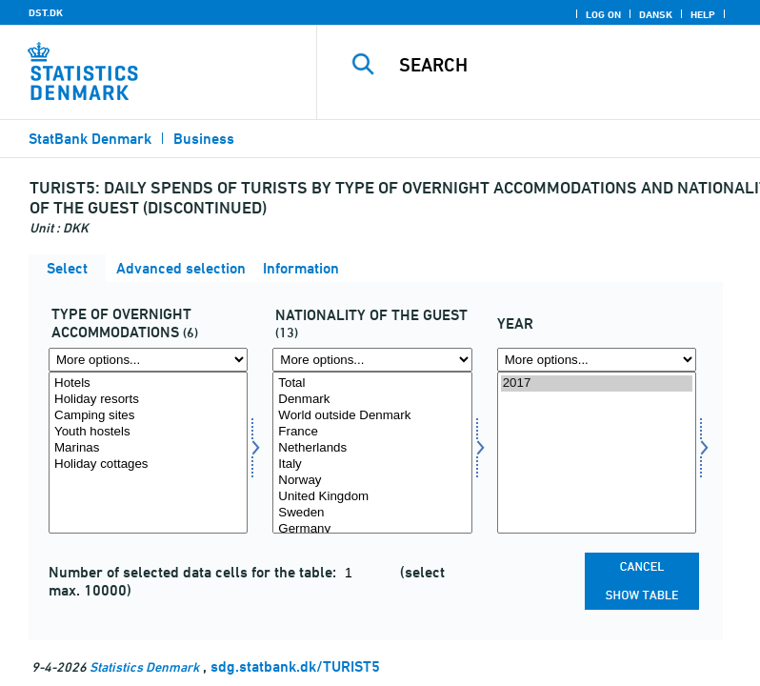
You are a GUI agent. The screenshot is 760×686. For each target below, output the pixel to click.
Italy (372, 464)
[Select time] (596, 453)
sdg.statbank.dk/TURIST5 (295, 666)
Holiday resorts (148, 400)
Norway (372, 481)
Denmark (372, 400)
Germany (372, 529)
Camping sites (148, 416)
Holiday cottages (148, 464)
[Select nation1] (371, 453)
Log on (603, 14)
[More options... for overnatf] (148, 360)
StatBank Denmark (90, 139)
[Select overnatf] (148, 453)
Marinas (148, 448)
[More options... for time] (596, 360)
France (372, 432)
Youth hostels (148, 432)
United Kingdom (372, 497)
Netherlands (372, 448)
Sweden (372, 513)
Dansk (655, 14)
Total (372, 383)
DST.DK (46, 12)
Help (702, 14)
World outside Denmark (372, 416)
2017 (596, 383)
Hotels (148, 383)
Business (203, 139)
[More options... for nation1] (371, 360)
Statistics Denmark (144, 666)
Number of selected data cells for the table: (194, 572)
